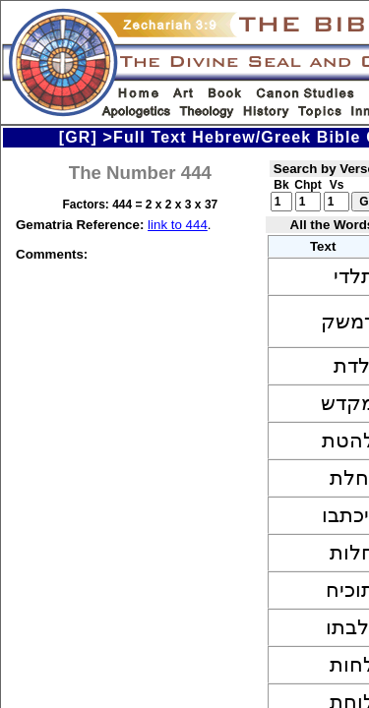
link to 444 (178, 224)
